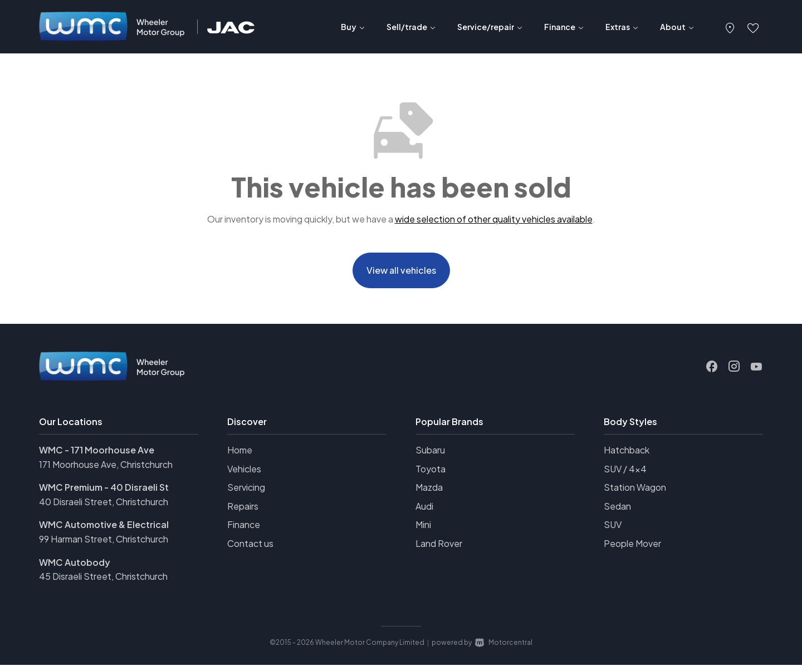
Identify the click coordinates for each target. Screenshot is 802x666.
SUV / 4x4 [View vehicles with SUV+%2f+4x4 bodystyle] (625, 470)
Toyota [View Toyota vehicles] (430, 470)
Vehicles (244, 470)
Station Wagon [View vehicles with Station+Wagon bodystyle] (635, 488)
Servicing (246, 488)
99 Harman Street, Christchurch (103, 540)
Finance (243, 526)
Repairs (242, 507)
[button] (730, 27)
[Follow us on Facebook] (711, 368)
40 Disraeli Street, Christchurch (103, 503)
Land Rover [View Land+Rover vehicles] (438, 544)
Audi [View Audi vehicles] (424, 507)
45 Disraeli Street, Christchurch (103, 577)
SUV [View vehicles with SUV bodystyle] (613, 526)
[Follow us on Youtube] (756, 368)
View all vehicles (401, 271)
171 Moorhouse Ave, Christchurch (106, 465)
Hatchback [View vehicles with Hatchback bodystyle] (626, 451)
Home (239, 451)
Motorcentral (503, 643)
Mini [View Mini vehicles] (423, 526)
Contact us (250, 544)
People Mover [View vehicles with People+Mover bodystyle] (632, 544)
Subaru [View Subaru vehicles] (430, 451)
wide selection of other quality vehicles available (494, 219)
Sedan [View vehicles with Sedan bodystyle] (617, 507)
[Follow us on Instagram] (734, 368)
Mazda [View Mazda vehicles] (429, 488)
